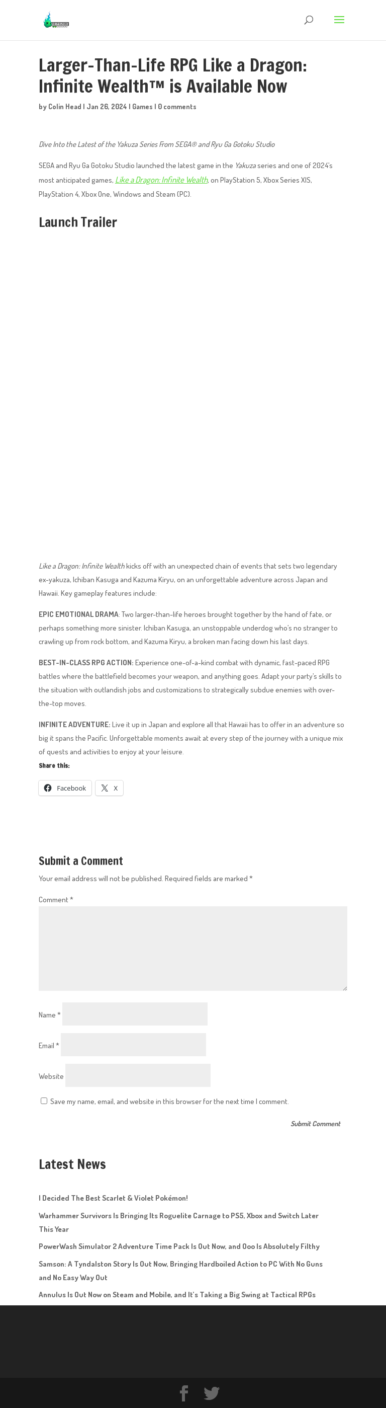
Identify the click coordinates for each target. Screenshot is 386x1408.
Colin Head (64, 106)
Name (50, 1013)
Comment (56, 898)
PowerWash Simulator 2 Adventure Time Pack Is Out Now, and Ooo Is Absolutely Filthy (179, 1245)
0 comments (177, 106)
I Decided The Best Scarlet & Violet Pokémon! (113, 1197)
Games (142, 106)
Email (49, 1044)
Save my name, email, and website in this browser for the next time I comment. (169, 1100)
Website (51, 1074)
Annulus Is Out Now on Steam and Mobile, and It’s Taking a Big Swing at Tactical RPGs (177, 1293)
